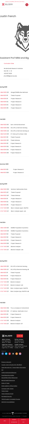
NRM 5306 (3, 128)
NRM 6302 (3, 140)
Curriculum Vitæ (9, 63)
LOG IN (20, 336)
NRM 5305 (3, 92)
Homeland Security (6, 396)
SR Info (17, 1)
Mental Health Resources (8, 380)
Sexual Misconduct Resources (9, 377)
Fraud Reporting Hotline (7, 375)
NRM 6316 (3, 98)
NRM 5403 (3, 134)
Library (7, 1)
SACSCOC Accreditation (8, 402)
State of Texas (5, 383)
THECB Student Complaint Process (10, 399)
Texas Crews (4, 391)
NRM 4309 (3, 228)
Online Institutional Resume (8, 372)
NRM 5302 (3, 125)
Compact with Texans (7, 388)
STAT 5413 (3, 208)
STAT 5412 (3, 246)
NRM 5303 (3, 311)
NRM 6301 (3, 95)
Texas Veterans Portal (7, 394)
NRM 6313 (3, 169)
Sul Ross (22, 1)
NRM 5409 (3, 231)
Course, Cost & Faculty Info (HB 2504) (11, 365)
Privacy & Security (6, 362)
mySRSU (12, 1)
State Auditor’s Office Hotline (9, 386)
